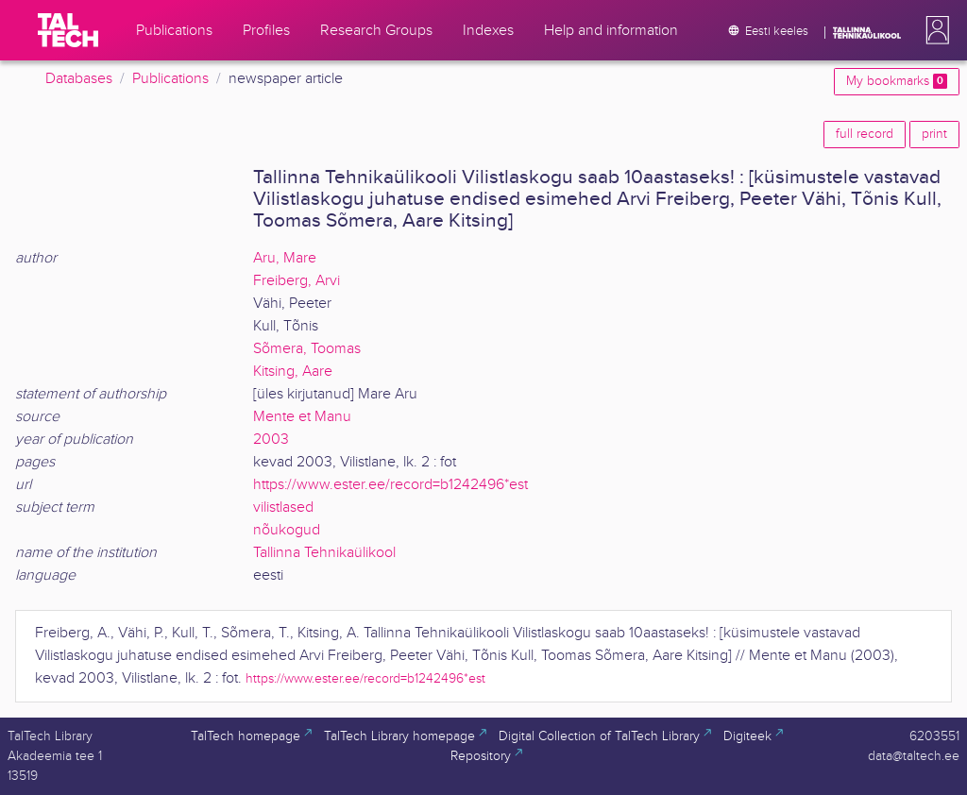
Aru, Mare (284, 258)
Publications (170, 79)
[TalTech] (68, 30)
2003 (271, 439)
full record (864, 134)
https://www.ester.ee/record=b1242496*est (390, 485)
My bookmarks (896, 81)
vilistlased (283, 507)
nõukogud (286, 530)
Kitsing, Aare (292, 372)
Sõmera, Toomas (307, 349)
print (934, 134)
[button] (933, 30)
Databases (78, 79)
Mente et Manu (302, 417)
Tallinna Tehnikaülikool (324, 553)
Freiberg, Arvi (296, 281)
